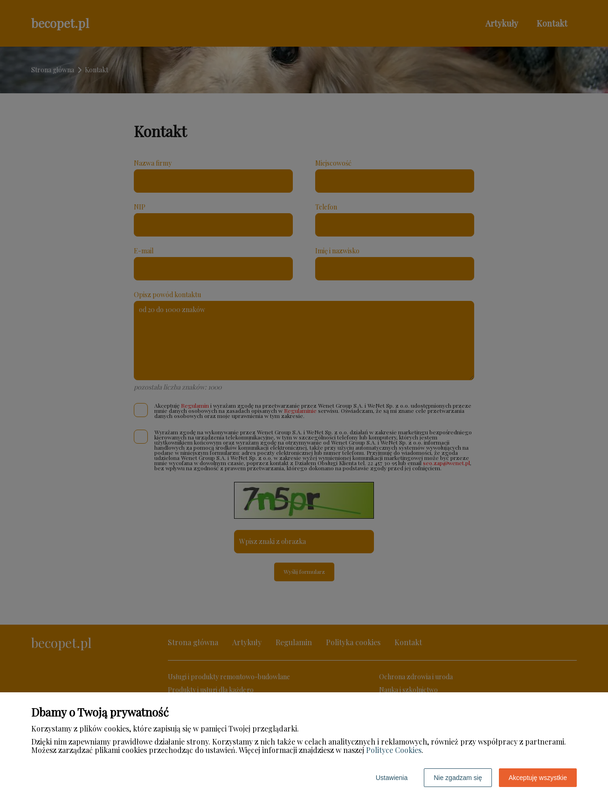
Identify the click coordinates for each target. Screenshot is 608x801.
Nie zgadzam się (458, 777)
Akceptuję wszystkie (538, 777)
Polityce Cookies (393, 750)
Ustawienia (392, 777)
